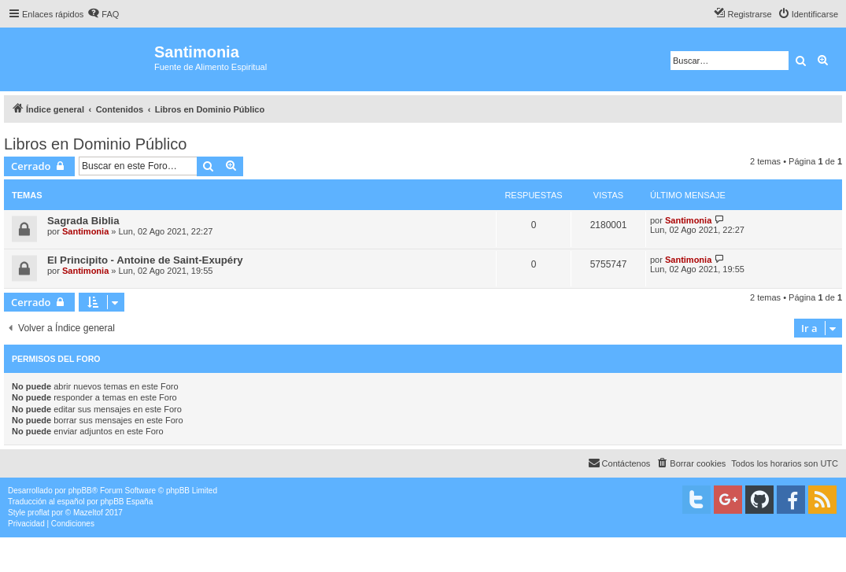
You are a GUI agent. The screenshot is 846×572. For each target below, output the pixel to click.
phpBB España (126, 501)
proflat (39, 512)
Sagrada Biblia (83, 221)
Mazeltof (88, 512)
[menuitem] (103, 14)
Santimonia (85, 231)
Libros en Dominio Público (95, 144)
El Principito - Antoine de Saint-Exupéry (145, 260)
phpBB (80, 490)
